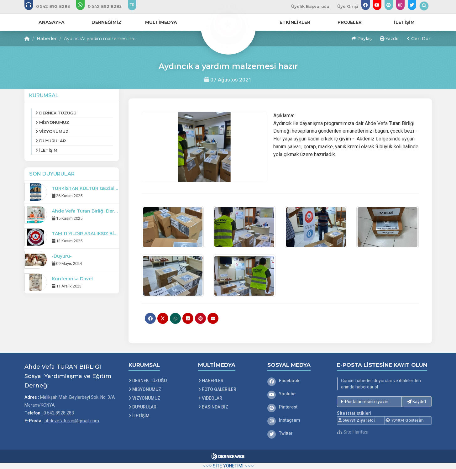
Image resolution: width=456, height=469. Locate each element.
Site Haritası (352, 432)
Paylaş (362, 38)
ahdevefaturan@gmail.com (72, 420)
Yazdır (389, 38)
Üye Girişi (347, 6)
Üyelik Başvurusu (310, 6)
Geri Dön (419, 38)
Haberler (47, 38)
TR (132, 5)
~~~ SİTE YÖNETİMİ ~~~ (228, 465)
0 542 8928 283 (59, 412)
